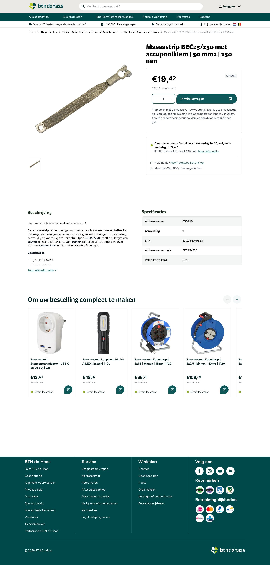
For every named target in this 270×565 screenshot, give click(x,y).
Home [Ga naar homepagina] (32, 32)
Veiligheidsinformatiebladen (99, 503)
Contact (204, 17)
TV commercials (35, 524)
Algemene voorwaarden (40, 483)
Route (142, 483)
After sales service (93, 489)
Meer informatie (208, 151)
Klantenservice (91, 476)
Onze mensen (146, 489)
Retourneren (90, 483)
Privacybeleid (34, 489)
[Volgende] (237, 299)
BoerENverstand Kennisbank (114, 17)
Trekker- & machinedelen (76, 32)
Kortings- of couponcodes (155, 496)
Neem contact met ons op (187, 162)
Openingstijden (148, 476)
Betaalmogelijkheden (151, 503)
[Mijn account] (226, 6)
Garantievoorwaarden (96, 496)
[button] (83, 98)
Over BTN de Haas (36, 469)
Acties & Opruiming (155, 17)
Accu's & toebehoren (106, 32)
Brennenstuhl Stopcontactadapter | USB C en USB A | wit (49, 364)
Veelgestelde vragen (95, 469)
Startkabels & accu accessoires (141, 32)
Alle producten (75, 17)
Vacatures (183, 17)
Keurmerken (89, 510)
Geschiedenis (33, 476)
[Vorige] (227, 299)
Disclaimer (31, 496)
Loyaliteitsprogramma (96, 517)
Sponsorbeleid (34, 503)
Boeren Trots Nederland (40, 510)
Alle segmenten (41, 17)
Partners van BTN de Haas (41, 531)
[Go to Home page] (46, 6)
